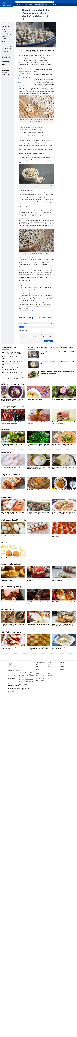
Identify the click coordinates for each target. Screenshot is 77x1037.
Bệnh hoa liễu (62, 669)
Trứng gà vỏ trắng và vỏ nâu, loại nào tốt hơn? (37, 535)
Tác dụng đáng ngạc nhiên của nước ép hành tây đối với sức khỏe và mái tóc (63, 422)
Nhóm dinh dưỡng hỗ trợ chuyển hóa (6, 64)
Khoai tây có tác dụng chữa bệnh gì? (34, 399)
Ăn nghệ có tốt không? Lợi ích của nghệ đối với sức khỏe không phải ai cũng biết (12, 580)
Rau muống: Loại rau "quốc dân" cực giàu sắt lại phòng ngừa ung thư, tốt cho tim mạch (62, 445)
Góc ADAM (36, 4)
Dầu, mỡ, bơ (4, 38)
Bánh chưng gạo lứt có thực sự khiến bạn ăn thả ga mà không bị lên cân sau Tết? (12, 368)
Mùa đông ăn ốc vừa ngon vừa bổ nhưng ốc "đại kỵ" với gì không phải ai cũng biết (38, 513)
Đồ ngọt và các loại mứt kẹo (7, 46)
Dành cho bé (50, 675)
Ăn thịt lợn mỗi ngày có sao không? (9, 489)
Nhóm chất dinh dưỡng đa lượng (6, 57)
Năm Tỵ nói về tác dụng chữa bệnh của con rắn (37, 489)
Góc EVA (30, 4)
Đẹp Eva (49, 666)
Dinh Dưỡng (41, 4)
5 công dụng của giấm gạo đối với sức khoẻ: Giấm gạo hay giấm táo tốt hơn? (57, 362)
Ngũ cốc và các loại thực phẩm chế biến (24, 337)
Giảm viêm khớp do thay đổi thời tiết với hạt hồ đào (31, 127)
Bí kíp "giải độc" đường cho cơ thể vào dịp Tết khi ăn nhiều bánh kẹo (63, 602)
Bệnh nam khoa (62, 664)
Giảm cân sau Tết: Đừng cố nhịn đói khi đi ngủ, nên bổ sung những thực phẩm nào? (12, 378)
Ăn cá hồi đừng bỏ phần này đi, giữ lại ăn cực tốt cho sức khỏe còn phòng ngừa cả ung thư (12, 513)
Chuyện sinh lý (62, 667)
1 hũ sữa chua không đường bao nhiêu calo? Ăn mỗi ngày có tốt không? (63, 648)
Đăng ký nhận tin (48, 341)
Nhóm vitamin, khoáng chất (5, 69)
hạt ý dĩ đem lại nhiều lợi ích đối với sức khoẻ (39, 135)
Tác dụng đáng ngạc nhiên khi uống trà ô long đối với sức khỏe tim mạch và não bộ (12, 625)
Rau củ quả (4, 31)
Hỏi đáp (37, 669)
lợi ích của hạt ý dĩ (25, 330)
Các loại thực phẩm (40, 680)
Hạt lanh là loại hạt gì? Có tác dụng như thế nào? (30, 129)
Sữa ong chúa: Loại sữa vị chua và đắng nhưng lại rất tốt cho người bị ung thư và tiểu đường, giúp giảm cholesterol (38, 648)
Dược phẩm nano (53, 4)
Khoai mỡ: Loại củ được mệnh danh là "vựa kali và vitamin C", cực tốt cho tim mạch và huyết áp (12, 400)
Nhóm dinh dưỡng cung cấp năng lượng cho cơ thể (7, 60)
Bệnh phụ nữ (50, 664)
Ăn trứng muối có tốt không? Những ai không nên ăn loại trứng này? (63, 536)
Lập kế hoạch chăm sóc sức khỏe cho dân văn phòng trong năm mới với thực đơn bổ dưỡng (12, 353)
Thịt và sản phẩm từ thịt (6, 34)
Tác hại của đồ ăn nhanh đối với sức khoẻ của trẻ (11, 557)
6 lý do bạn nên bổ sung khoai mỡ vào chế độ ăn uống (64, 399)
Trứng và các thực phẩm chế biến (6, 41)
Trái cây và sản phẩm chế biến (13, 407)
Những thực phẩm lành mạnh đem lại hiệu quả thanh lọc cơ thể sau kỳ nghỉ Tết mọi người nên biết (12, 363)
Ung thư (37, 664)
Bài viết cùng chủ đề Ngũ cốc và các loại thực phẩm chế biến (50, 347)
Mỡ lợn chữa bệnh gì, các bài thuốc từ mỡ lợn (11, 467)
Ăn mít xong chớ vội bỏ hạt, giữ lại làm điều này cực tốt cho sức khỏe (38, 422)
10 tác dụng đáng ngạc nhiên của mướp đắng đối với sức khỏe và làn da (12, 445)
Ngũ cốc (3, 29)
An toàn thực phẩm (39, 677)
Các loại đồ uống (5, 51)
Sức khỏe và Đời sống (23, 4)
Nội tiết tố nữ (50, 667)
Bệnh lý (37, 666)
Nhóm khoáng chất (5, 74)
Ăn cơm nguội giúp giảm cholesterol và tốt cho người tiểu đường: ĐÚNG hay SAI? (57, 352)
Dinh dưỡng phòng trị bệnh (41, 675)
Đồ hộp (3, 43)
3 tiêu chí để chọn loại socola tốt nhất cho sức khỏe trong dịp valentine (38, 602)
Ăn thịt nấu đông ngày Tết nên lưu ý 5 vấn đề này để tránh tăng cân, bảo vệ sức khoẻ (63, 490)
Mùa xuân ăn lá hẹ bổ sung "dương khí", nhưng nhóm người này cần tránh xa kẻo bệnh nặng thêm (38, 445)
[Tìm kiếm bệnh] (52, 2)
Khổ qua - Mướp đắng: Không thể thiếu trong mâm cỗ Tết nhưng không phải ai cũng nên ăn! (12, 373)
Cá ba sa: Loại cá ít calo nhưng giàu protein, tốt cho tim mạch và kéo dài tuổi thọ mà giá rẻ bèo (63, 513)
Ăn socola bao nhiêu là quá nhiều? (8, 601)
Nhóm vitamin (4, 72)
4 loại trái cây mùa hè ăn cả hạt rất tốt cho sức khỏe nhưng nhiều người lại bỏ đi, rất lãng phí (12, 422)
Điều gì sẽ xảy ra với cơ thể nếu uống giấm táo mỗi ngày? (38, 625)
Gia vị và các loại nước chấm (12, 564)
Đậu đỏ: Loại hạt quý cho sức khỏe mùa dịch (35, 318)
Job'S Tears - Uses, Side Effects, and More (29, 313)
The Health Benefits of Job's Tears (27, 310)
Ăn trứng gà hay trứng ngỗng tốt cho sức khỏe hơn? (12, 535)
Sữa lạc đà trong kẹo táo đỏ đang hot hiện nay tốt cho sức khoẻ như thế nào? (13, 648)
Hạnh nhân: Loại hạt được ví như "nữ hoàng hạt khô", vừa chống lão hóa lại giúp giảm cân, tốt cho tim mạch (57, 372)
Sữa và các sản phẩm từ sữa (6, 49)
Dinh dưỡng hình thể (40, 678)
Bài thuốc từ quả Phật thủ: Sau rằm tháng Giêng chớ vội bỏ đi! (12, 357)
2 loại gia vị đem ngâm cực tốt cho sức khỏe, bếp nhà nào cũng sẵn (38, 580)
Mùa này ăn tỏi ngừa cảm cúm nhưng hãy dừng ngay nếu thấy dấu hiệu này (63, 580)
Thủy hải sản (4, 36)
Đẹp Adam (62, 666)
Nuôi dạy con (50, 678)
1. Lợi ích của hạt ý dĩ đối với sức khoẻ (24, 71)
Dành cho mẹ (50, 677)
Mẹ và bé (46, 4)
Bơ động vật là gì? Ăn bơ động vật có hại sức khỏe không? (63, 468)
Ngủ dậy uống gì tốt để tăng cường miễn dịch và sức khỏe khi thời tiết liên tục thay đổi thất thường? (63, 625)
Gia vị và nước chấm (5, 44)
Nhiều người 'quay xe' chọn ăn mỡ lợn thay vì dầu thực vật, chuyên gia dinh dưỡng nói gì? (38, 468)
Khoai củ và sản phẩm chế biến (7, 27)
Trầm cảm (38, 667)
